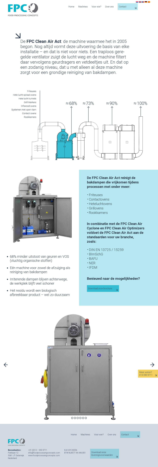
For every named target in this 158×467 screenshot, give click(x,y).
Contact (122, 6)
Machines (83, 7)
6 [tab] (86, 418)
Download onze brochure (100, 288)
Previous (6, 365)
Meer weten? (145, 372)
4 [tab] (80, 418)
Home (71, 7)
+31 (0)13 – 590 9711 (37, 450)
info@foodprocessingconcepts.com (44, 453)
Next (152, 365)
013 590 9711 (146, 375)
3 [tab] (78, 418)
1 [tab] (72, 418)
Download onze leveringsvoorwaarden (102, 453)
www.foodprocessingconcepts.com (44, 455)
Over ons (109, 7)
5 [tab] (83, 418)
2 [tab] (75, 418)
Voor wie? (96, 7)
